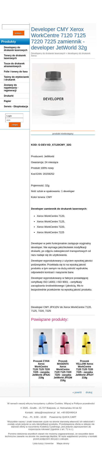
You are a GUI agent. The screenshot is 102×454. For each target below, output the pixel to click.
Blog (6, 20)
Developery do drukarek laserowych (15, 49)
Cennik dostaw (24, 20)
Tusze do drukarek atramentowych (14, 65)
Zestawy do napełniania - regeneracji (11, 88)
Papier (7, 101)
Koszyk (89, 2)
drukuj (89, 392)
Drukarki (9, 95)
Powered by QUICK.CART (62, 417)
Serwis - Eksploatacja (16, 106)
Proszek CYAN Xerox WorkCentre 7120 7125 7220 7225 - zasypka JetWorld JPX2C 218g (41, 369)
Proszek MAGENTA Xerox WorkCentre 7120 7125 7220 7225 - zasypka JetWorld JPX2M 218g (63, 371)
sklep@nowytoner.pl (45, 412)
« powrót (77, 392)
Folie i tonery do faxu (16, 71)
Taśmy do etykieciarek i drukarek (16, 78)
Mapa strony (63, 443)
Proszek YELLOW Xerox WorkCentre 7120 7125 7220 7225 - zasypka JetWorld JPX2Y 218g (85, 369)
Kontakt (66, 20)
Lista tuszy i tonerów (43, 443)
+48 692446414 (69, 412)
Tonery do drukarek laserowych (15, 57)
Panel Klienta (47, 20)
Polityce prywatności (84, 403)
